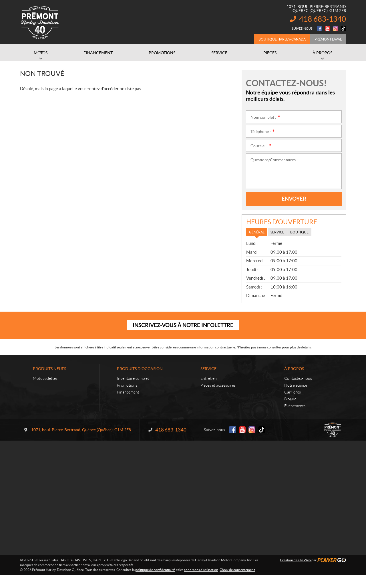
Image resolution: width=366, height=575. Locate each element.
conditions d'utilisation (201, 570)
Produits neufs (49, 368)
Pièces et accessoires (218, 385)
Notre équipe (295, 385)
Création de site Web (295, 560)
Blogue (290, 399)
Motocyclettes (45, 378)
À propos (294, 368)
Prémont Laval (328, 39)
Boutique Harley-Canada (282, 39)
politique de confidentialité (155, 570)
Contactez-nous (298, 378)
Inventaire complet (133, 378)
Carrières (292, 392)
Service (208, 368)
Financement (128, 392)
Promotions (127, 385)
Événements (294, 405)
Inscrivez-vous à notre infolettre (183, 325)
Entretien (208, 378)
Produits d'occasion (140, 368)
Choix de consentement (237, 570)
